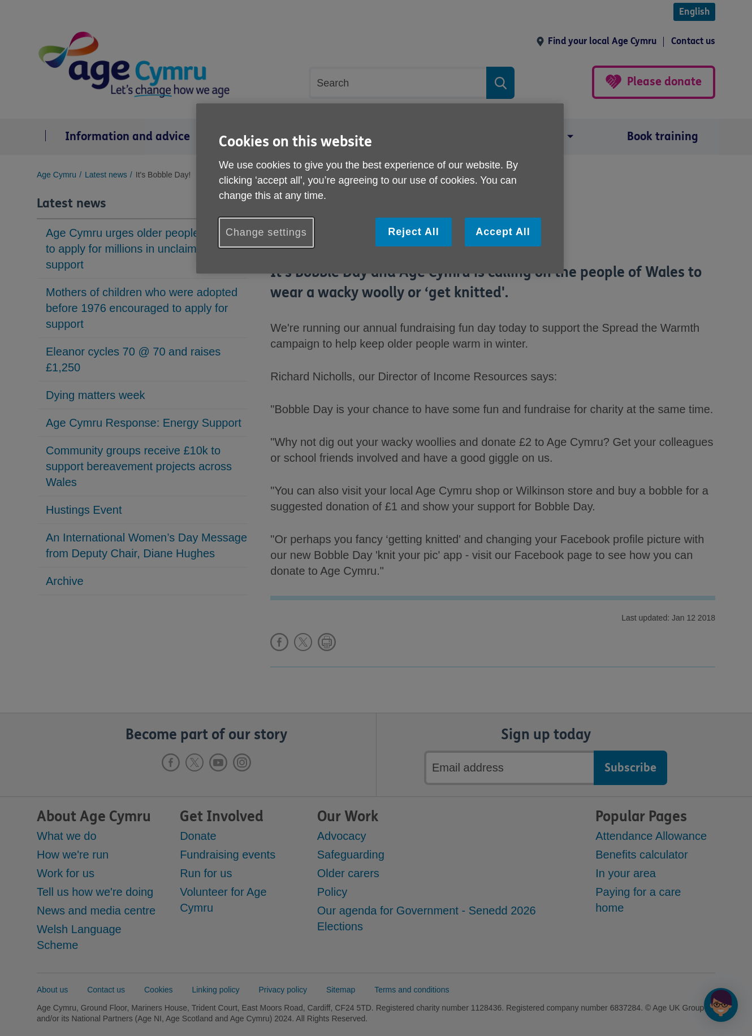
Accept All (503, 231)
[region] (380, 188)
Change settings (266, 232)
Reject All (413, 231)
